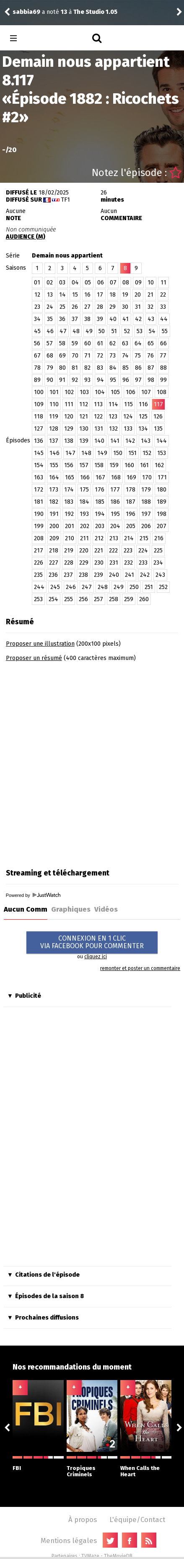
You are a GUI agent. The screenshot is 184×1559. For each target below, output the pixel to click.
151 (132, 453)
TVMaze (90, 1556)
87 (151, 367)
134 (143, 428)
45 (37, 331)
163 (38, 477)
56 (37, 343)
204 (115, 526)
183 (68, 501)
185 (99, 501)
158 (99, 465)
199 (39, 526)
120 (68, 416)
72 (100, 355)
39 (100, 319)
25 (62, 306)
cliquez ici (95, 957)
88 (163, 367)
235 (38, 574)
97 (138, 380)
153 (161, 453)
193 (84, 514)
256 (83, 599)
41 (125, 319)
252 (163, 587)
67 (37, 355)
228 (68, 562)
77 (163, 355)
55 (165, 331)
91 (62, 380)
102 (69, 392)
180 (161, 489)
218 (53, 550)
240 (114, 574)
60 (87, 343)
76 (150, 355)
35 (50, 319)
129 (68, 428)
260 (144, 599)
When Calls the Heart (145, 1467)
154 (39, 465)
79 (50, 367)
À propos (82, 1519)
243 (160, 574)
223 (128, 550)
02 (50, 282)
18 (112, 294)
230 (99, 562)
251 (149, 587)
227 (53, 562)
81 (75, 367)
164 (54, 477)
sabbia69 (26, 12)
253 (38, 599)
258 (113, 599)
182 (53, 501)
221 (98, 550)
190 (39, 514)
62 (112, 343)
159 (114, 465)
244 (39, 587)
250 (134, 587)
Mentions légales (69, 1540)
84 (113, 367)
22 (163, 294)
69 (62, 355)
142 (130, 440)
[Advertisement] (92, 762)
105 (115, 392)
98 (151, 380)
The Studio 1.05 (95, 12)
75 (138, 355)
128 (53, 428)
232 (128, 562)
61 (100, 343)
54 (152, 331)
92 (75, 380)
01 (37, 282)
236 (53, 574)
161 (144, 465)
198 (161, 514)
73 (112, 355)
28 (100, 306)
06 (100, 282)
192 (69, 514)
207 (161, 526)
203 (99, 526)
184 (84, 501)
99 (163, 380)
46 (50, 331)
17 (100, 294)
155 (53, 465)
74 (125, 355)
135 (158, 428)
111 (69, 404)
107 (146, 392)
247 (87, 587)
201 (69, 526)
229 (83, 562)
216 (158, 538)
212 (99, 538)
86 (138, 367)
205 (130, 526)
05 (88, 282)
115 (128, 404)
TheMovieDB (118, 1556)
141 (114, 440)
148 (86, 453)
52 (127, 331)
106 (130, 392)
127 (38, 428)
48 (76, 331)
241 (129, 574)
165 (69, 477)
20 (138, 294)
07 (113, 282)
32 (150, 306)
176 (99, 489)
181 (38, 501)
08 (125, 282)
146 (54, 453)
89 (37, 380)
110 (54, 404)
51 (114, 331)
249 (119, 587)
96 (125, 380)
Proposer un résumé (34, 658)
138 (68, 440)
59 (75, 343)
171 (162, 477)
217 (38, 550)
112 (83, 404)
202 (84, 526)
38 (87, 319)
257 (98, 599)
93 (87, 380)
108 (161, 392)
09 (138, 282)
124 (128, 416)
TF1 (65, 199)
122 (98, 416)
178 (130, 489)
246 (71, 587)
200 (54, 526)
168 (116, 477)
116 (143, 404)
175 (84, 489)
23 (37, 306)
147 (70, 453)
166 (85, 477)
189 (161, 501)
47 (63, 331)
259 (128, 599)
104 (100, 392)
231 (113, 562)
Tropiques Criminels (92, 1467)
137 (53, 440)
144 (161, 440)
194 (100, 514)
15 (75, 294)
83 (100, 367)
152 (147, 453)
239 (98, 574)
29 (112, 306)
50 (101, 331)
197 (146, 514)
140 (99, 440)
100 (39, 392)
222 (113, 550)
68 (50, 355)
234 (158, 562)
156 (68, 465)
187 (130, 501)
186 (115, 501)
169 (131, 477)
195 (115, 514)
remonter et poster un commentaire (140, 968)
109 (39, 404)
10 (151, 282)
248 (103, 587)
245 (55, 587)
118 (38, 416)
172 (38, 489)
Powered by (33, 895)
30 (125, 306)
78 (37, 367)
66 (163, 343)
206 (146, 526)
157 (83, 465)
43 (151, 319)
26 (75, 306)
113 (98, 404)
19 (125, 294)
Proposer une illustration (40, 643)
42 (138, 319)
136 (38, 440)
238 (83, 574)
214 (129, 538)
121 (83, 416)
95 (113, 380)
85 (125, 367)
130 (83, 428)
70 (75, 355)
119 (53, 416)
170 (147, 477)
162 (159, 465)
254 (53, 599)
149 (102, 453)
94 (100, 380)
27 (87, 306)
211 (84, 538)
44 (164, 319)
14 (62, 294)
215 (144, 538)
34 (37, 319)
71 (87, 355)
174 (69, 489)
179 (146, 489)
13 (50, 294)
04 (75, 282)
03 (62, 282)
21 (150, 294)
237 (68, 574)
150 (117, 453)
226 (38, 562)
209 (54, 538)
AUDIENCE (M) (25, 236)
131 (98, 428)
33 (163, 306)
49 (89, 331)
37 (75, 319)
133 (128, 428)
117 (158, 404)
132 (113, 428)
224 (143, 550)
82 (87, 367)
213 (113, 538)
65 (151, 343)
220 (83, 550)
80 (62, 367)
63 (125, 343)
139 (83, 440)
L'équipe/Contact (137, 1519)
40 (113, 319)
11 (163, 282)
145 (39, 453)
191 (54, 514)
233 (143, 562)
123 (113, 416)
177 (115, 489)
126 (158, 416)
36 (62, 319)
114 (113, 404)
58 (62, 343)
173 (53, 489)
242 (145, 574)
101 (54, 392)
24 (50, 306)
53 (140, 331)
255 (68, 599)
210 (69, 538)
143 (145, 440)
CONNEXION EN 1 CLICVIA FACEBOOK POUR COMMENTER (92, 942)
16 (87, 294)
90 (50, 380)
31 (138, 306)
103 (84, 392)
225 (158, 550)
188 (146, 501)
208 (39, 538)
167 (100, 477)
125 (143, 416)
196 (130, 514)
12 (37, 294)
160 (129, 465)
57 (50, 343)
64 (138, 343)
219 (68, 550)
